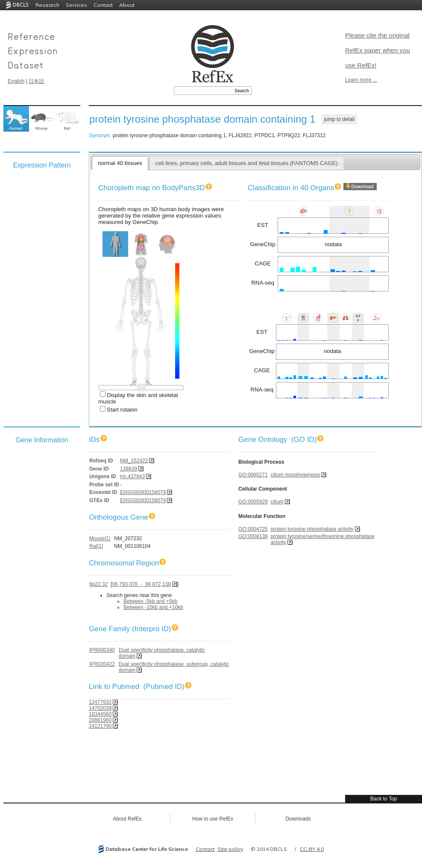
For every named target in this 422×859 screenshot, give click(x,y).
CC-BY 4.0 (312, 849)
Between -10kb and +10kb (153, 607)
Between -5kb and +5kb (150, 601)
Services (76, 5)
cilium (277, 502)
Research (47, 5)
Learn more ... (361, 80)
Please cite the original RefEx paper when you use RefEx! (377, 50)
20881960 (100, 720)
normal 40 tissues (120, 163)
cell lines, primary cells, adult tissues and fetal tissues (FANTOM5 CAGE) (246, 163)
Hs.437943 (132, 477)
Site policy (230, 849)
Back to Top (383, 799)
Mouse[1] (99, 538)
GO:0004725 (253, 529)
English (16, 81)
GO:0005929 (253, 502)
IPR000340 (102, 650)
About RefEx (127, 819)
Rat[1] (96, 546)
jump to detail (339, 119)
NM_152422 (134, 461)
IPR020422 (102, 664)
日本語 (36, 81)
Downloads (298, 819)
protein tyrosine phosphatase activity (311, 529)
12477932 (100, 702)
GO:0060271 (253, 475)
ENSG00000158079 (143, 492)
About (127, 5)
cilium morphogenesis (295, 475)
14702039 (100, 708)
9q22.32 (98, 584)
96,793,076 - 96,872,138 (141, 584)
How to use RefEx (212, 819)
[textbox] (203, 90)
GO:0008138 (253, 536)
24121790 (100, 726)
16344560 (100, 714)
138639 (128, 469)
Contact (103, 5)
